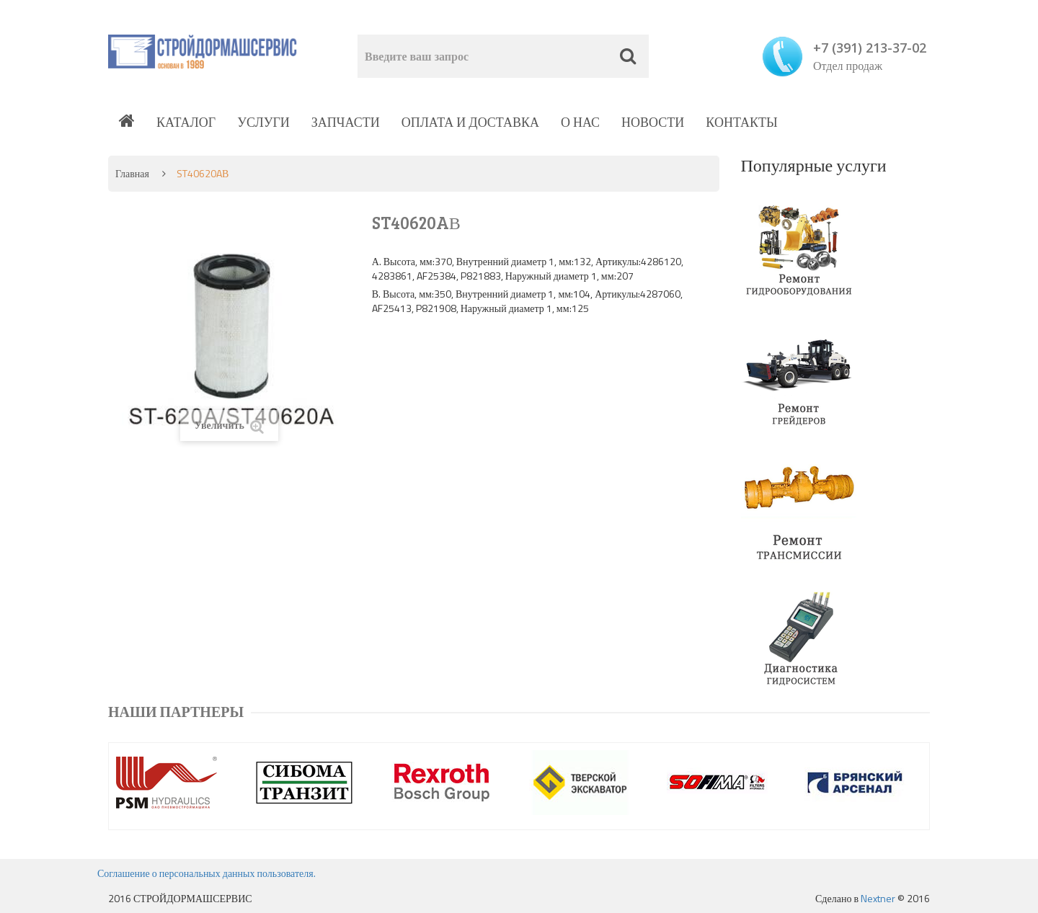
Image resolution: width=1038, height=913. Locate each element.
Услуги (263, 122)
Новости (652, 122)
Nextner (878, 898)
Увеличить (229, 425)
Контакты (741, 122)
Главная (132, 173)
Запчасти (345, 122)
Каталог (186, 122)
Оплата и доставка (470, 122)
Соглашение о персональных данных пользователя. (206, 873)
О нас (580, 122)
